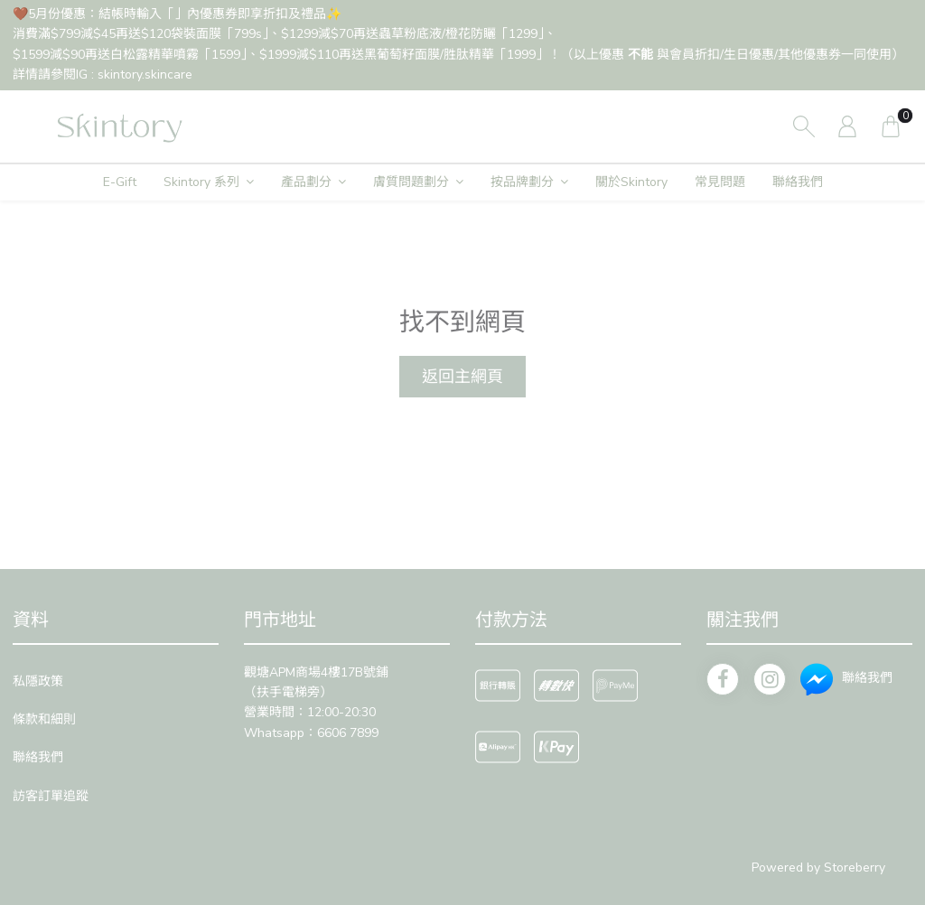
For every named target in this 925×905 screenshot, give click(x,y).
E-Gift (119, 182)
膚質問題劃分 (411, 182)
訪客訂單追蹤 (51, 796)
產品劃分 (306, 182)
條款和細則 (44, 719)
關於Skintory (631, 182)
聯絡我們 (797, 182)
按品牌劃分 (522, 182)
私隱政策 (38, 681)
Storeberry (854, 867)
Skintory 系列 (201, 182)
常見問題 (720, 182)
